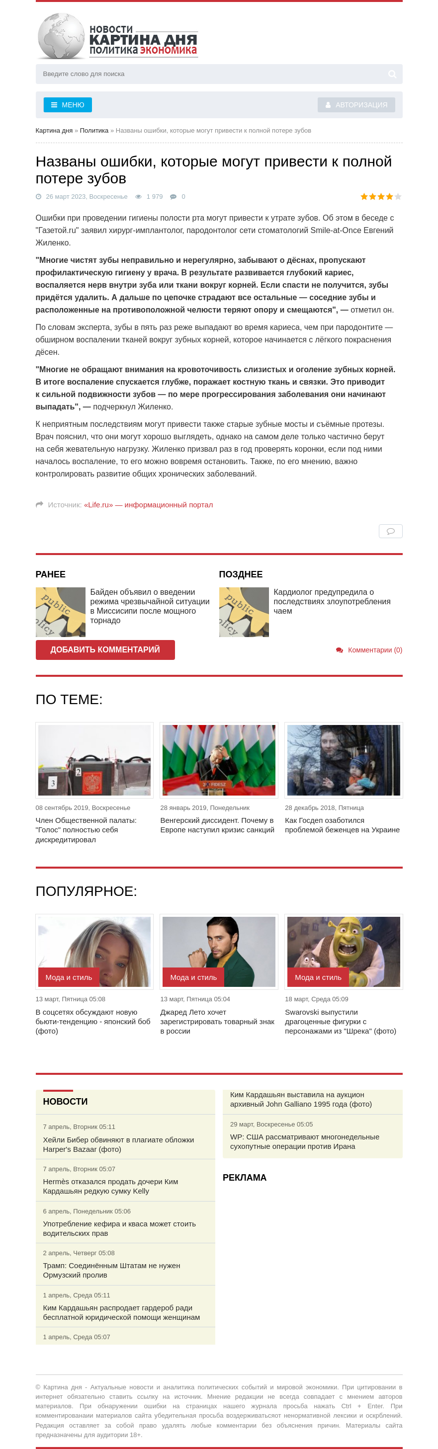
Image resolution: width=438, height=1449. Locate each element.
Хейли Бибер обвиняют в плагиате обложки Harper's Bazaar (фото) (118, 1144)
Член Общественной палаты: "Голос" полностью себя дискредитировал (86, 829)
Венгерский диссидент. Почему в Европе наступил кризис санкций (217, 825)
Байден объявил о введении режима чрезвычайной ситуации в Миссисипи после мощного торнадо (150, 606)
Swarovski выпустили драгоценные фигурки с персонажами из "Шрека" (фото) (340, 1021)
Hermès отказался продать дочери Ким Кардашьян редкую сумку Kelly (110, 1186)
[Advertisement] (313, 1259)
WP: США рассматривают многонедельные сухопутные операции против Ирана (304, 1141)
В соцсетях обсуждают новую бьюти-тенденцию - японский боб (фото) (93, 1021)
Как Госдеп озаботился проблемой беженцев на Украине (342, 825)
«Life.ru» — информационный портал (148, 504)
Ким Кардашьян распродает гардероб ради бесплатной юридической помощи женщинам (121, 1312)
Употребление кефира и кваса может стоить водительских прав (119, 1228)
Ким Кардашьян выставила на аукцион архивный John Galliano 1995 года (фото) (301, 1099)
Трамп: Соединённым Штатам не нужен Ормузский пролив (111, 1270)
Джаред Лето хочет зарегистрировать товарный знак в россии (217, 1021)
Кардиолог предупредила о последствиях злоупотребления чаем (332, 601)
